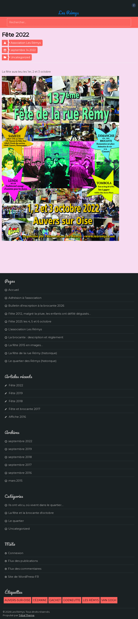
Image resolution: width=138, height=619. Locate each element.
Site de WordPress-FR (23, 576)
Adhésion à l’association (24, 298)
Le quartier (16, 521)
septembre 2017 (20, 465)
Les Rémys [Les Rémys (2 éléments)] (91, 600)
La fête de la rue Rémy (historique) (32, 353)
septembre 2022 (20, 441)
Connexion (15, 553)
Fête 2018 (16, 401)
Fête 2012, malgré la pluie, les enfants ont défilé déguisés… (49, 313)
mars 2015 (15, 480)
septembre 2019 (20, 449)
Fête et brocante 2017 (24, 409)
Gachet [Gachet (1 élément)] (55, 600)
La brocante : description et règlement (35, 337)
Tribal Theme (26, 615)
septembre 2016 (20, 473)
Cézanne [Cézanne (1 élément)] (40, 600)
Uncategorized (20, 57)
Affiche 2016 (17, 416)
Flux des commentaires (24, 568)
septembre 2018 (20, 457)
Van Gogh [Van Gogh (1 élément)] (108, 600)
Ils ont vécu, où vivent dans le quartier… (35, 505)
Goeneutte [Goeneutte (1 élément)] (71, 600)
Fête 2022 (16, 385)
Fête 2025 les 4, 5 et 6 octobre (29, 321)
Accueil (13, 290)
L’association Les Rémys (25, 329)
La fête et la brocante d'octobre (31, 513)
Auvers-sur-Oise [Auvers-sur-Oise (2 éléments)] (17, 600)
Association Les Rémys (26, 42)
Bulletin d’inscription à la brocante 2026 (36, 305)
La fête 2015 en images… (25, 345)
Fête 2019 (16, 393)
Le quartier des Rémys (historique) (32, 361)
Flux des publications (23, 561)
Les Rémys (68, 12)
